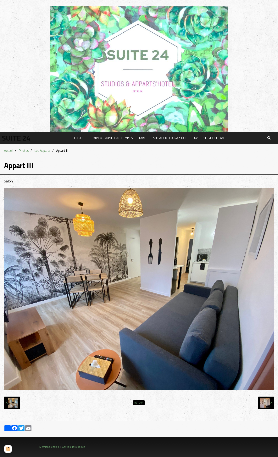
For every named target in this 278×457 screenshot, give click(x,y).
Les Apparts (42, 150)
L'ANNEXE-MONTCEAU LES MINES (112, 138)
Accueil (8, 150)
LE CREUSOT (78, 138)
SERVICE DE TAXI (214, 138)
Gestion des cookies (73, 447)
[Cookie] (8, 449)
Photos (24, 150)
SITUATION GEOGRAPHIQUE (170, 138)
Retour (138, 402)
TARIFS (143, 138)
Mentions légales (49, 447)
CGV (195, 138)
